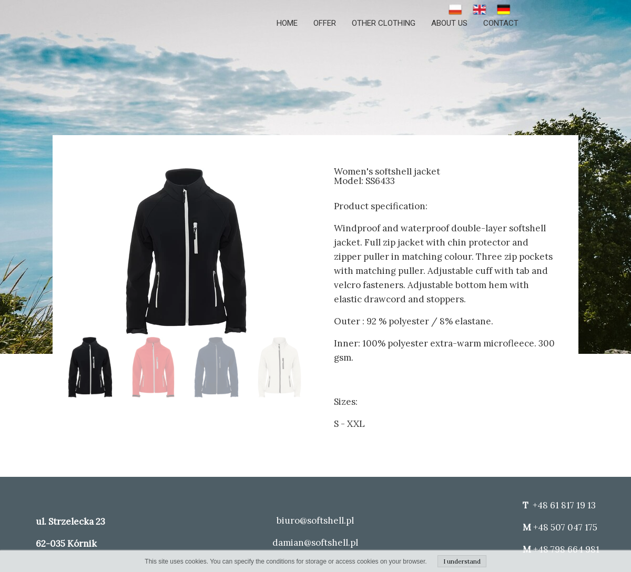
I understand (462, 561)
